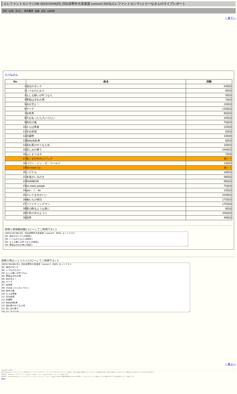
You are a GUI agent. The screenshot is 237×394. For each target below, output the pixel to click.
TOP (4, 10)
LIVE (11, 10)
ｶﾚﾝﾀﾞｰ (18, 10)
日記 (43, 10)
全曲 (37, 10)
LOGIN (51, 10)
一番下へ (230, 18)
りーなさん (11, 74)
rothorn (3, 391)
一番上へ (230, 377)
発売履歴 (28, 10)
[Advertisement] (100, 46)
